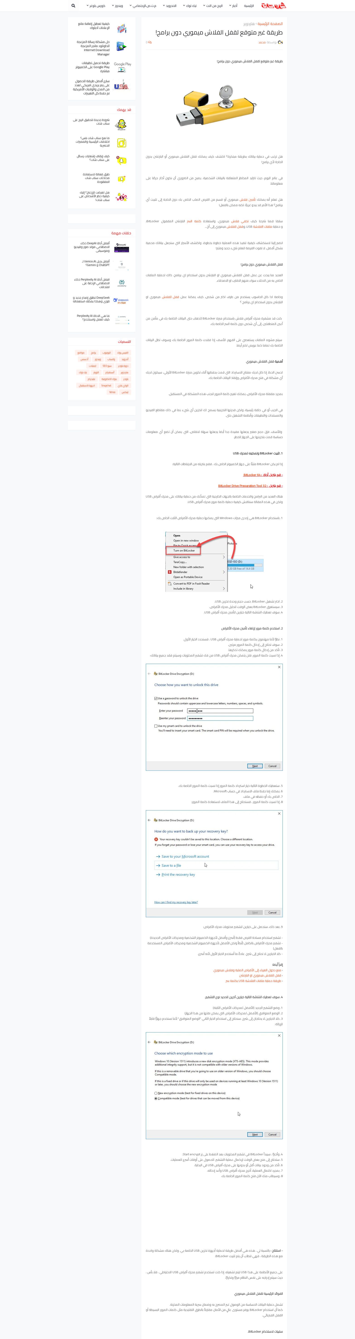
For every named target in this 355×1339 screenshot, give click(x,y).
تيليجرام (91, 379)
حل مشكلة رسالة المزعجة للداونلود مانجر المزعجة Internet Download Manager (93, 48)
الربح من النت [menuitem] (214, 6)
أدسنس (84, 359)
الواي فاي (123, 385)
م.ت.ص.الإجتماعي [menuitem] (144, 6)
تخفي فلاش (240, 221)
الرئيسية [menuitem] (249, 6)
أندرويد (125, 359)
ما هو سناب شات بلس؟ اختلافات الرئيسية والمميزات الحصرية (93, 142)
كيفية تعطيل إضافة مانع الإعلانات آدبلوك (94, 26)
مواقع (81, 352)
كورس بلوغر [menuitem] (97, 6)
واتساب (111, 359)
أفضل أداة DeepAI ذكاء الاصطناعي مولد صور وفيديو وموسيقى (92, 247)
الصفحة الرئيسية (270, 24)
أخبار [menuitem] (234, 6)
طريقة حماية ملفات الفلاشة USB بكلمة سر (253, 981)
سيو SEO (107, 365)
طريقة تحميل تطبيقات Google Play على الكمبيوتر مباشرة (93, 67)
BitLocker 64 (252, 475)
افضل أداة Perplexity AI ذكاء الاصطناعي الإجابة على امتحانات (92, 283)
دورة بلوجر (123, 365)
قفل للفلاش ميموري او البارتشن (260, 975)
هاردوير (249, 24)
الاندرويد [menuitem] (171, 6)
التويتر (96, 372)
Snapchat (106, 385)
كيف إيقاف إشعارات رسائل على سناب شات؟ (93, 158)
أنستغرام (110, 372)
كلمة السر (194, 221)
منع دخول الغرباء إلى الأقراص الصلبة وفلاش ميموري (247, 970)
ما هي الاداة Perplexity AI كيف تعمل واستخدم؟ (93, 318)
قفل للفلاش (235, 226)
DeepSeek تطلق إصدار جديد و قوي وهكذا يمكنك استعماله (91, 299)
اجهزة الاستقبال (87, 385)
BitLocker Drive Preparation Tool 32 (242, 486)
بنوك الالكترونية (109, 379)
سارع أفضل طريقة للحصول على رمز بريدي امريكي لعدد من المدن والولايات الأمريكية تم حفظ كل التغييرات (91, 87)
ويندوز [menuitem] (119, 6)
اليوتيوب (107, 352)
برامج (93, 352)
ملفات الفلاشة (262, 226)
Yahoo (112, 392)
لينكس (125, 392)
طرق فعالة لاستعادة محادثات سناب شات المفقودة (96, 178)
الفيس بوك (122, 352)
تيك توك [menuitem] (191, 6)
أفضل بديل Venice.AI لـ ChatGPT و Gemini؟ (96, 263)
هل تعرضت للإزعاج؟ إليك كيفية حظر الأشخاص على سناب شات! (94, 196)
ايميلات (92, 365)
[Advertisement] (214, 1207)
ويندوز (98, 359)
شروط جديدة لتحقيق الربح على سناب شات (91, 122)
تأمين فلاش (248, 199)
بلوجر (125, 379)
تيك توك (83, 372)
